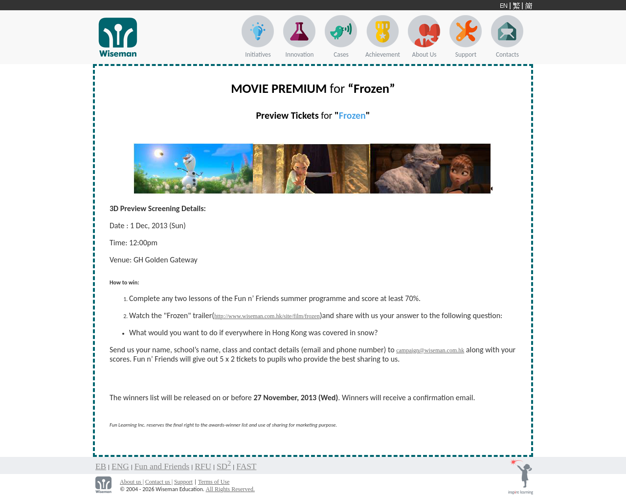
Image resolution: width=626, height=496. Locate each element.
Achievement (382, 54)
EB (100, 466)
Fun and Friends (162, 466)
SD (224, 466)
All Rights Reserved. (230, 489)
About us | (132, 481)
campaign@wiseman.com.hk (430, 350)
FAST (246, 466)
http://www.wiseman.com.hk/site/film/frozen (267, 316)
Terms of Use (213, 481)
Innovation (300, 54)
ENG (120, 466)
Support (465, 54)
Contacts (507, 54)
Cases (341, 54)
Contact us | (159, 481)
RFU (203, 466)
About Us (424, 54)
